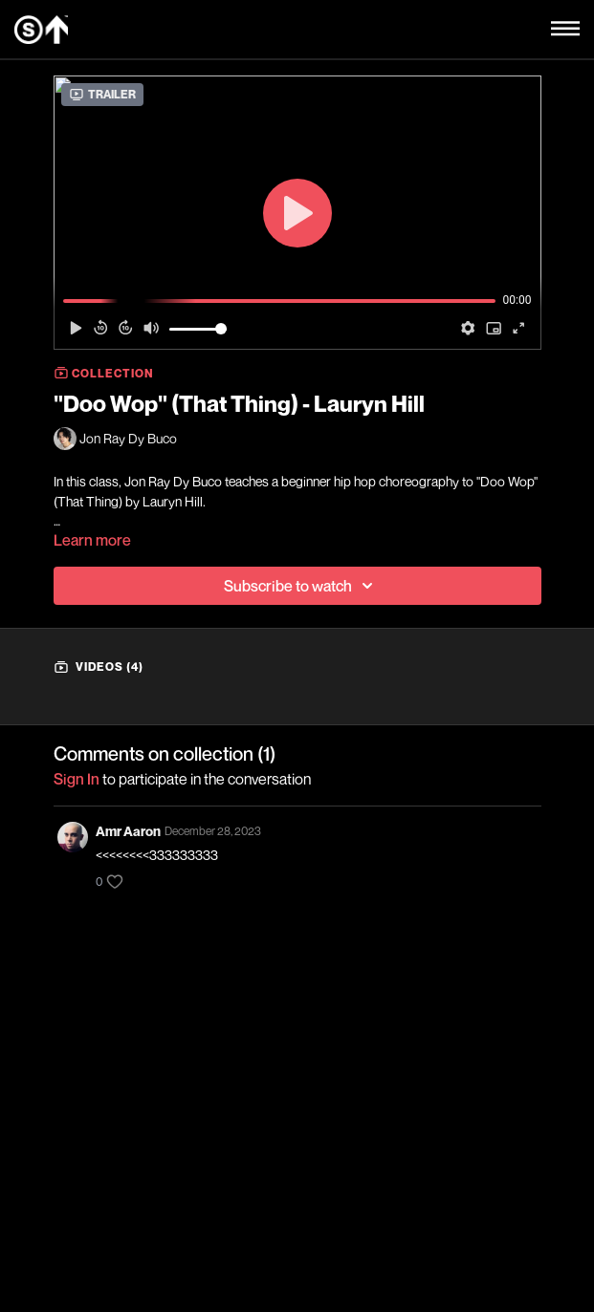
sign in (76, 778)
